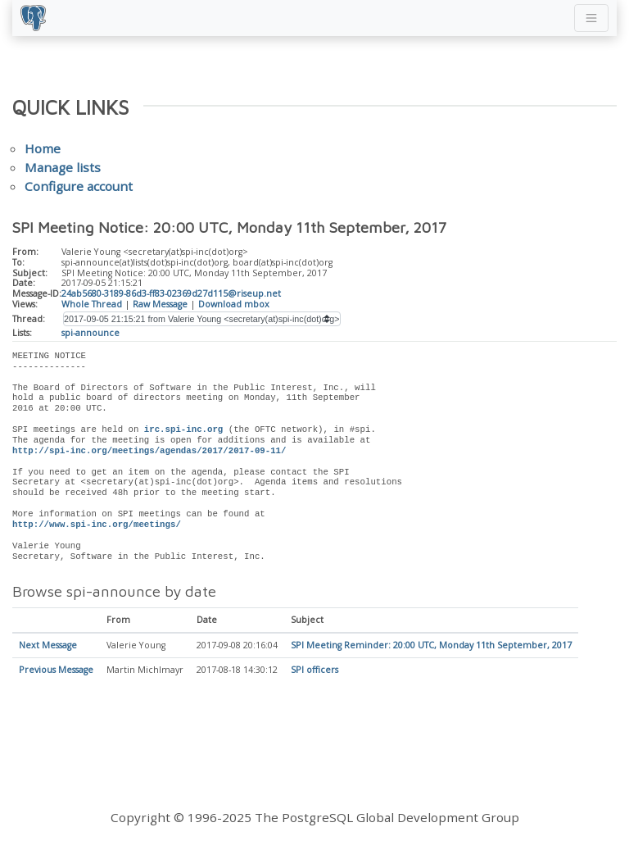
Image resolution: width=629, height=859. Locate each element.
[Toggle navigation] (591, 18)
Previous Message (56, 670)
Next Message (48, 646)
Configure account (79, 186)
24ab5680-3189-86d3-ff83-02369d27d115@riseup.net (171, 293)
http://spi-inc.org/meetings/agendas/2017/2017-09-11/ (149, 451)
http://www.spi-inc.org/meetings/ (96, 524)
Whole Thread (91, 304)
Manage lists (63, 167)
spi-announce (90, 333)
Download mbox (233, 304)
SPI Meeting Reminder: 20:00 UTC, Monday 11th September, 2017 (431, 646)
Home (43, 148)
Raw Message (160, 304)
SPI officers (314, 670)
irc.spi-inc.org (183, 429)
